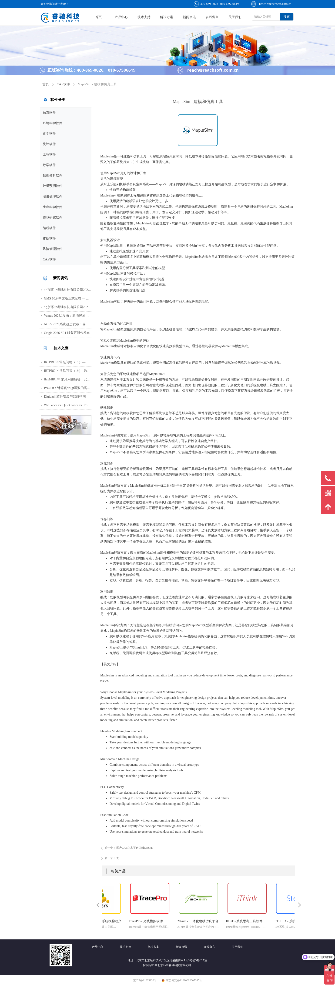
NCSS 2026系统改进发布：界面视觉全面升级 (68, 324)
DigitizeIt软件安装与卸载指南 (65, 396)
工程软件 (49, 154)
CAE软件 (49, 259)
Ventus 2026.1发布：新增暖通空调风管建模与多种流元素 (68, 315)
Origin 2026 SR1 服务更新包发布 (67, 333)
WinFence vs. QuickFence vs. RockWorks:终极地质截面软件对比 (68, 405)
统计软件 (49, 144)
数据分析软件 (52, 175)
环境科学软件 (52, 123)
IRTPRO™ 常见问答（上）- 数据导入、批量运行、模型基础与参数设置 (68, 371)
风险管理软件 (52, 249)
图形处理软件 (52, 196)
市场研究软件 (52, 217)
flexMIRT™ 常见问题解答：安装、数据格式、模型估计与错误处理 (68, 379)
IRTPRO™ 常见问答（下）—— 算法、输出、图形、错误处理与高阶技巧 (68, 362)
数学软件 (49, 165)
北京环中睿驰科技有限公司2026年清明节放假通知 (68, 307)
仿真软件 (49, 112)
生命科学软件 (52, 207)
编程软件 (49, 228)
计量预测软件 (52, 186)
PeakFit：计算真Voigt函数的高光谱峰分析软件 (68, 388)
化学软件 (49, 133)
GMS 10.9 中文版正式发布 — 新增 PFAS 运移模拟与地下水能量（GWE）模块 (68, 298)
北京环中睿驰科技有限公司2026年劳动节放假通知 (68, 290)
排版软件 (49, 238)
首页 (45, 84)
